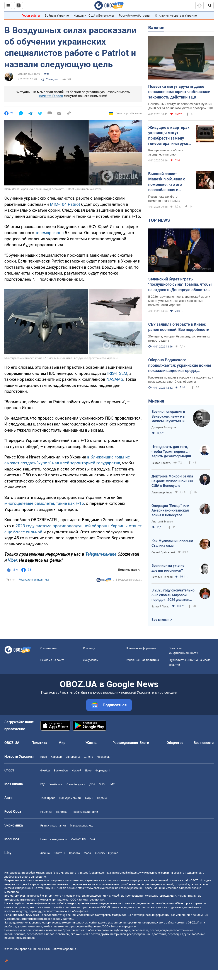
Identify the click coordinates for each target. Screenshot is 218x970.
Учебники (56, 784)
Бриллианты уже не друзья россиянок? (168, 568)
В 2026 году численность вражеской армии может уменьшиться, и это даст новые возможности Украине (179, 301)
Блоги (144, 743)
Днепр (88, 756)
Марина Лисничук (28, 74)
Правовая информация (141, 648)
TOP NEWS (159, 220)
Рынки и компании (53, 825)
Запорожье (73, 756)
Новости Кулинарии (85, 811)
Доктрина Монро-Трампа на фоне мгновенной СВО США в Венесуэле (172, 481)
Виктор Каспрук (161, 463)
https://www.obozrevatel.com (148, 872)
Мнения (156, 401)
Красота (74, 853)
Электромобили (70, 798)
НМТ (112, 784)
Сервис (102, 798)
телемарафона (49, 232)
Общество (175, 743)
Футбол (45, 770)
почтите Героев (51, 96)
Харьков (56, 756)
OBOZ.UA (196, 880)
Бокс (88, 770)
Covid (93, 839)
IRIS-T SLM (117, 373)
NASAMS (114, 379)
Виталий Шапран (162, 577)
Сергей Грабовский (163, 552)
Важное (156, 27)
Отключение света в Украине (176, 15)
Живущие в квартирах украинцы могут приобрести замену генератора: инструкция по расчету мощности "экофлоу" (170, 135)
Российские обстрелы (134, 15)
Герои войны (31, 15)
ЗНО (102, 784)
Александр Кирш (162, 492)
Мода (87, 853)
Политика (39, 743)
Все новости (204, 743)
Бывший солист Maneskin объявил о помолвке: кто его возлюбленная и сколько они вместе (166, 181)
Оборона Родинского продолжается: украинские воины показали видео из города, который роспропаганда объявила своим (180, 365)
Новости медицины (53, 839)
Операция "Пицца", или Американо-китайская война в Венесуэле (170, 510)
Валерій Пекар (160, 606)
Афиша (45, 853)
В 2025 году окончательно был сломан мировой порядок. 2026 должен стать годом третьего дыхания (173, 595)
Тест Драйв (47, 798)
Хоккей (76, 770)
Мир (61, 743)
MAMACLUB (78, 839)
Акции (89, 798)
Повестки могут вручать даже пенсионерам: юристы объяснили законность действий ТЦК (179, 91)
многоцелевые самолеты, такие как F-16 (44, 503)
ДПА (92, 784)
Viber (12, 560)
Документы (91, 660)
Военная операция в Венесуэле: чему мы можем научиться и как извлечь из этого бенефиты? (169, 417)
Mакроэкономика (81, 825)
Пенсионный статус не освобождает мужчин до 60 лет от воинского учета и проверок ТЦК (180, 106)
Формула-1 (102, 770)
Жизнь (91, 743)
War (46, 74)
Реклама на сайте (52, 660)
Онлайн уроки (75, 784)
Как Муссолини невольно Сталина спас (172, 543)
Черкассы (103, 756)
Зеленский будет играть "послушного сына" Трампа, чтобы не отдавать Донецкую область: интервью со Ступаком (180, 284)
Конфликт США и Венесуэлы (93, 15)
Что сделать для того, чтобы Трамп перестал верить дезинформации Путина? (171, 452)
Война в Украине (57, 15)
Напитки (62, 811)
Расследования (125, 743)
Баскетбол (61, 770)
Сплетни (59, 853)
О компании (48, 648)
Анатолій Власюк (162, 521)
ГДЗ (43, 784)
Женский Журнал (106, 853)
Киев (43, 756)
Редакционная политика (34, 579)
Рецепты (46, 811)
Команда (89, 648)
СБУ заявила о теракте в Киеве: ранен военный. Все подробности (178, 327)
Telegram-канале (100, 554)
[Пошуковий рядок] (209, 5)
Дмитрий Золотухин (164, 427)
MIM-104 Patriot (65, 204)
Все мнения (160, 620)
